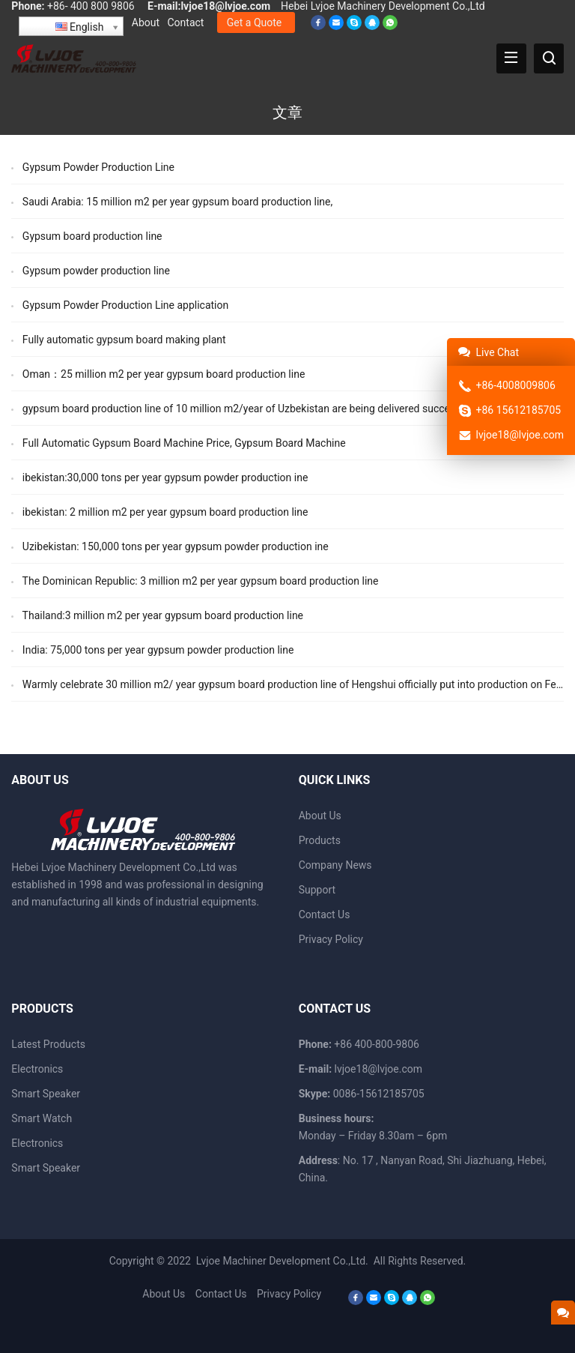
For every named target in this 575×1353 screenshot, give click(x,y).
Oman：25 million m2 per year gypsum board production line (163, 374)
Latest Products (48, 1044)
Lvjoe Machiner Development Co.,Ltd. (283, 1261)
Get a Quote (254, 22)
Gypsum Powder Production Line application (125, 305)
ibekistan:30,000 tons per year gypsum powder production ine (165, 477)
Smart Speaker (45, 1094)
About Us (320, 816)
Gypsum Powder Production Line (98, 167)
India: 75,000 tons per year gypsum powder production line (158, 650)
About (145, 22)
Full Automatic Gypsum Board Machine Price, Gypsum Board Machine (184, 443)
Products (320, 840)
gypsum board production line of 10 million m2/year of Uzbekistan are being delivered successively (251, 409)
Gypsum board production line (92, 236)
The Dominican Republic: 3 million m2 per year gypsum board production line (200, 581)
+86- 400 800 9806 (91, 6)
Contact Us (324, 914)
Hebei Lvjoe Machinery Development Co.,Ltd (383, 6)
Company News (335, 865)
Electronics (37, 1069)
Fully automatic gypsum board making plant (124, 340)
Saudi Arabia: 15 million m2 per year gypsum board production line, (177, 202)
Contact (185, 22)
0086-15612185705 (379, 1094)
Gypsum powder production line (96, 271)
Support (317, 890)
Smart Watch (41, 1118)
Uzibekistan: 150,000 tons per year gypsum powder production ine (175, 546)
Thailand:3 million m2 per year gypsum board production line (162, 615)
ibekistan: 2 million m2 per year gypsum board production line (165, 512)
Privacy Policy (331, 939)
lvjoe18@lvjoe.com (225, 6)
